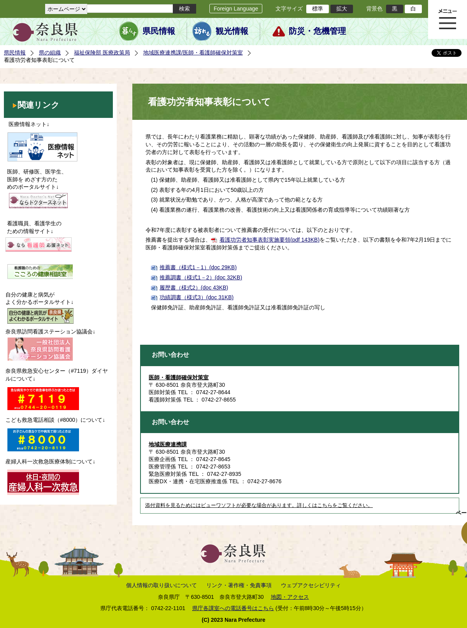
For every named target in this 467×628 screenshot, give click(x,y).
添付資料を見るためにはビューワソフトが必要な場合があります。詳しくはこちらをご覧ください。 (259, 505)
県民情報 (158, 31)
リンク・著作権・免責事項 (239, 585)
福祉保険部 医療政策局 (102, 52)
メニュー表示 (447, 19)
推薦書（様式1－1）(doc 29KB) (198, 267)
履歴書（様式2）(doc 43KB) (194, 287)
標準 (317, 8)
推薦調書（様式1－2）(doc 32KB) (201, 277)
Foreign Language (236, 8)
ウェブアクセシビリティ (311, 585)
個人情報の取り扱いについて (161, 585)
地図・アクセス (290, 597)
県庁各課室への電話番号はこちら (233, 608)
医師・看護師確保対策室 (179, 377)
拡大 (341, 8)
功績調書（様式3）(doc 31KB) (197, 297)
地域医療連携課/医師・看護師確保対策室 (193, 52)
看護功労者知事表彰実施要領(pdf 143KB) (269, 240)
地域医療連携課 (168, 444)
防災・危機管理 (317, 31)
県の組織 (50, 52)
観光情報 (232, 31)
